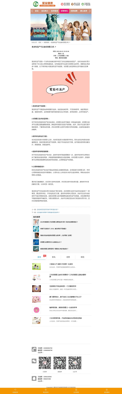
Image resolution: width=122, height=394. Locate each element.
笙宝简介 (44, 11)
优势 (68, 257)
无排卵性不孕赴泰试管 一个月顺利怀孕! (62, 286)
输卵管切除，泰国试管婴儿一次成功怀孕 (63, 307)
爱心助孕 (83, 11)
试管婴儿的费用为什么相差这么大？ (51, 242)
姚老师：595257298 (44, 379)
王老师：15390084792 (45, 348)
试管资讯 (64, 11)
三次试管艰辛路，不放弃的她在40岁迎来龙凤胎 (65, 318)
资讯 (53, 257)
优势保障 (74, 11)
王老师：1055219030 (44, 377)
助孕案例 (54, 11)
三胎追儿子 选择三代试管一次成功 (61, 264)
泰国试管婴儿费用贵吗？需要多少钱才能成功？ (54, 249)
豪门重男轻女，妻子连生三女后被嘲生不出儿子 (65, 297)
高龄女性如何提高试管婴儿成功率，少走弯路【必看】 (56, 235)
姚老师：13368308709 (45, 350)
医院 (82, 257)
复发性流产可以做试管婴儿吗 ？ (60, 42)
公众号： (41, 352)
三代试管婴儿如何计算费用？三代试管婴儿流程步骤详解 (67, 275)
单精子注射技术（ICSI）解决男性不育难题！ (53, 228)
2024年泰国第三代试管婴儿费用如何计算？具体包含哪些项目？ (59, 222)
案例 (39, 257)
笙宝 (37, 11)
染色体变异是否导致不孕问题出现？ (47, 209)
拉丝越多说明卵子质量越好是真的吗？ (48, 212)
